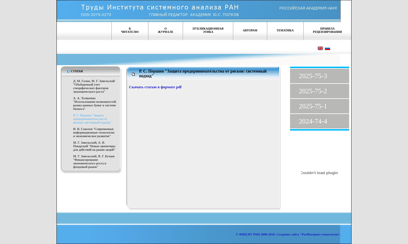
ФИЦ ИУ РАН (249, 234)
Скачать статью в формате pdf (155, 87)
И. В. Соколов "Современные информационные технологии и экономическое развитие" (93, 132)
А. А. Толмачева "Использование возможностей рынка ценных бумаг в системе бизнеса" (94, 103)
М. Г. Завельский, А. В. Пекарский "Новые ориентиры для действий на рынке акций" (94, 146)
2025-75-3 (313, 76)
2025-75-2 (313, 91)
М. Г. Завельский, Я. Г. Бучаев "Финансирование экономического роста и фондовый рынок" (94, 161)
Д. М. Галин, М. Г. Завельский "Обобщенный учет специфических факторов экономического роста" (94, 86)
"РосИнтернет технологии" (319, 234)
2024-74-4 (313, 121)
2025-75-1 (313, 106)
